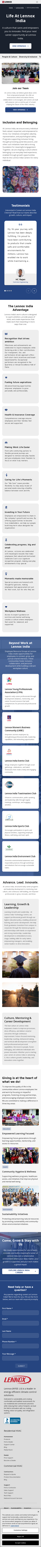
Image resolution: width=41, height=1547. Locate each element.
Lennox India (20, 8)
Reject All (20, 1537)
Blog (5, 1447)
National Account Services (13, 1498)
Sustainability (16, 1508)
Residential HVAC (12, 1430)
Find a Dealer (8, 1442)
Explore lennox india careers (22, 1271)
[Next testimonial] (34, 290)
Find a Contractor (10, 1487)
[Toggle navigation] (37, 1)
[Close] (38, 1511)
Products (7, 1439)
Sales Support (9, 1490)
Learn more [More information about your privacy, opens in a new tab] (15, 1526)
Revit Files (7, 1495)
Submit (21, 1366)
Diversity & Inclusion (28, 57)
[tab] (5, 290)
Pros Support (8, 1458)
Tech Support (8, 1493)
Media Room (8, 1450)
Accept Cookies (20, 1543)
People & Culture (9, 57)
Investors (27, 1508)
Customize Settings (20, 1530)
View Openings (20, 46)
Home (11, 8)
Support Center (9, 1444)
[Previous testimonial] (28, 290)
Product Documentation (12, 1477)
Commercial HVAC (13, 1465)
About (6, 1508)
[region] (20, 1528)
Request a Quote (10, 1474)
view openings (20, 110)
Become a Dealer (10, 1460)
